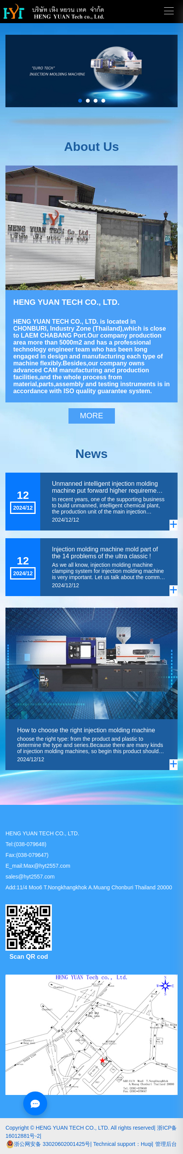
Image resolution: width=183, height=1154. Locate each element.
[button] (80, 101)
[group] (91, 71)
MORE (91, 415)
